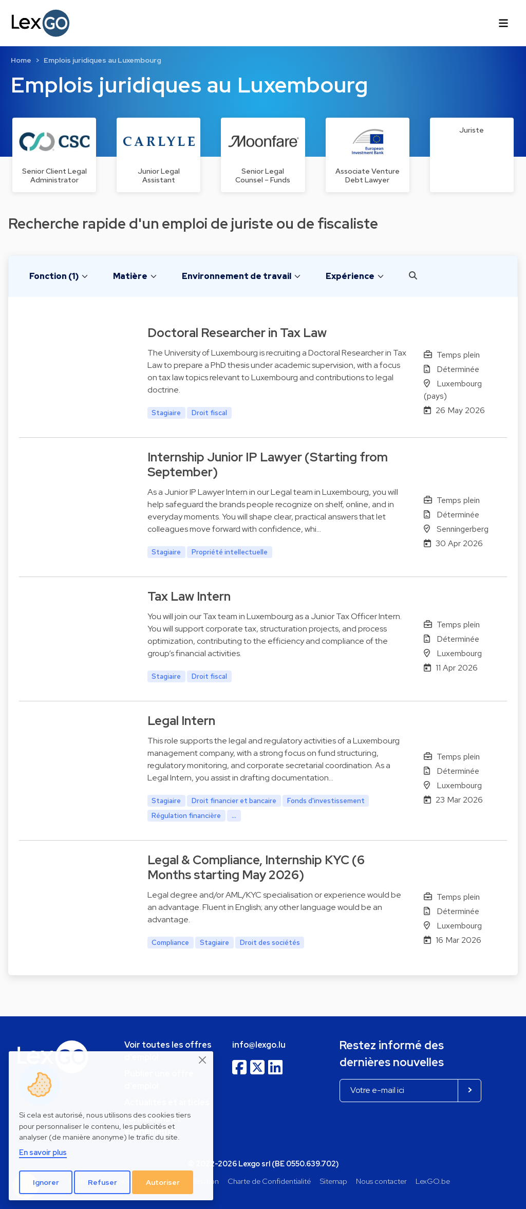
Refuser (102, 1182)
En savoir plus (43, 1152)
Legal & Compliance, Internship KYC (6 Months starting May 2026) (256, 867)
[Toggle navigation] (503, 23)
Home (21, 60)
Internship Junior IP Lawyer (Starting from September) (267, 464)
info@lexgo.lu (259, 1044)
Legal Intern (181, 721)
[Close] (203, 1060)
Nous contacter (381, 1181)
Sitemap (333, 1181)
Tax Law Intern (189, 596)
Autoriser (163, 1182)
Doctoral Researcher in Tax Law (237, 333)
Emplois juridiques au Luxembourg (102, 60)
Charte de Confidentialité (269, 1181)
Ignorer (46, 1182)
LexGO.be (433, 1181)
